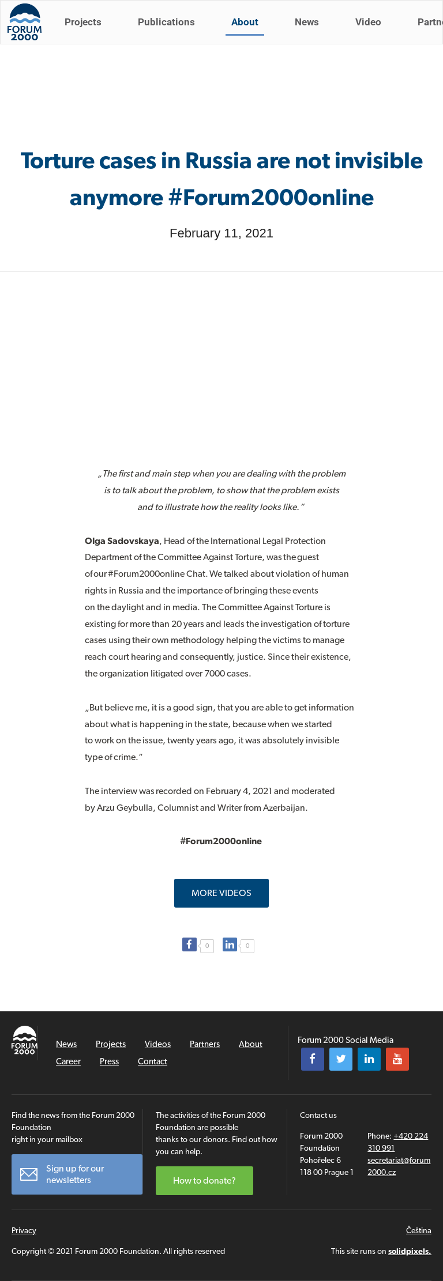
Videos (158, 1044)
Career (68, 1061)
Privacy (24, 1230)
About (249, 33)
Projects (87, 33)
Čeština (418, 1230)
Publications (171, 33)
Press (109, 1061)
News (311, 33)
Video (373, 33)
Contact (152, 1061)
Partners (205, 1044)
